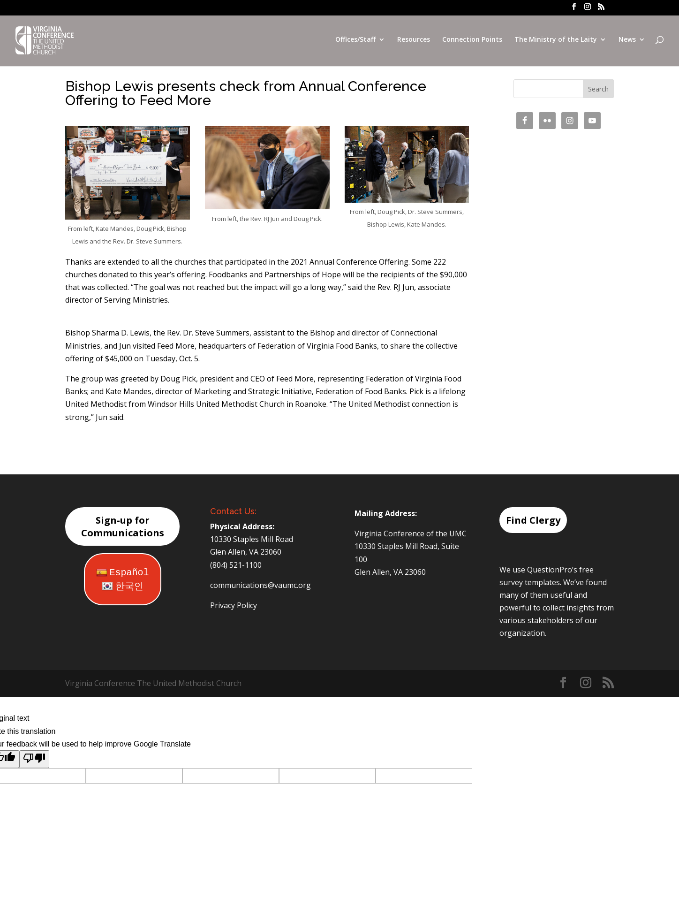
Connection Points (472, 41)
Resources (413, 41)
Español (122, 572)
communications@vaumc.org (260, 585)
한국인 (122, 586)
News (627, 41)
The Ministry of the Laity (555, 41)
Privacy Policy (233, 605)
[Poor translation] (34, 759)
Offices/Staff (355, 41)
